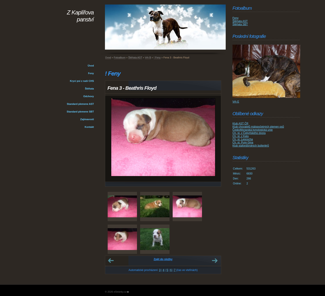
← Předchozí (110, 260)
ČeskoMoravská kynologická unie (252, 129)
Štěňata (89, 88)
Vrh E (235, 101)
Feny (91, 73)
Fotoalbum (119, 57)
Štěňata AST (135, 57)
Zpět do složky (163, 259)
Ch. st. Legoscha (242, 139)
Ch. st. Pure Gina (242, 142)
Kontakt (89, 127)
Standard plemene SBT (80, 111)
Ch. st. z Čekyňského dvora (249, 133)
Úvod (91, 65)
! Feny (157, 57)
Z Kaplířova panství (80, 16)
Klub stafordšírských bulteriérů (250, 145)
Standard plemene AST (80, 104)
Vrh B (148, 57)
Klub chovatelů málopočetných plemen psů (258, 126)
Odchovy (88, 96)
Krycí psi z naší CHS (82, 81)
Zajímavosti (87, 119)
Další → (214, 260)
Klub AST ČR (240, 123)
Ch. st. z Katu (240, 136)
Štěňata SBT (240, 24)
